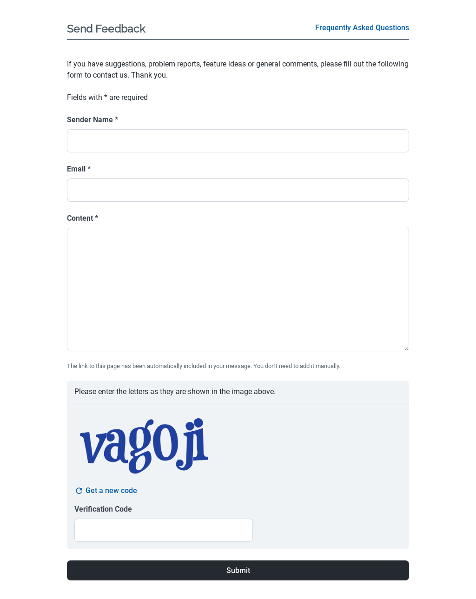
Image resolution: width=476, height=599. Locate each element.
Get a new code (105, 490)
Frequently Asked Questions (362, 27)
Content (82, 218)
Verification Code (103, 509)
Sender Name (92, 119)
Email (79, 169)
